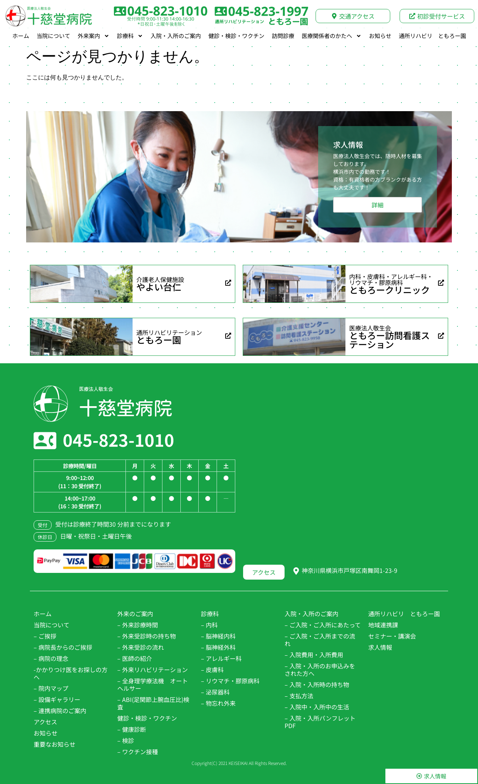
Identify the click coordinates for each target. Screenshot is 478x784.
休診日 (45, 536)
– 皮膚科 (212, 669)
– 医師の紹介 (134, 658)
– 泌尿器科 (215, 691)
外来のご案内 (135, 613)
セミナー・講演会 (392, 635)
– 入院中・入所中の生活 (317, 706)
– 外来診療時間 (137, 624)
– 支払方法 (299, 695)
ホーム (20, 36)
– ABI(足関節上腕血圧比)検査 (153, 703)
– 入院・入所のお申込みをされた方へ (320, 669)
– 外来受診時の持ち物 (146, 635)
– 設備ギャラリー (57, 699)
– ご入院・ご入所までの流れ (320, 639)
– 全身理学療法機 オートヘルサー (152, 684)
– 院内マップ (51, 688)
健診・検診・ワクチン (236, 36)
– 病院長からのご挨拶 (63, 647)
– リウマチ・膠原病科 (230, 680)
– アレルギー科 (221, 658)
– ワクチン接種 (137, 751)
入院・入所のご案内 (175, 36)
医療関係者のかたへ (331, 35)
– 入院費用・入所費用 (314, 654)
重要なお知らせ (54, 744)
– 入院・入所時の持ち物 (317, 684)
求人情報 (380, 647)
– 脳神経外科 (218, 647)
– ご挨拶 (45, 635)
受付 (42, 525)
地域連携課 (383, 624)
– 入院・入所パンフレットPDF (320, 722)
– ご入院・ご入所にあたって (323, 624)
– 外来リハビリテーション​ (152, 669)
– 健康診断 (131, 729)
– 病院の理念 (51, 658)
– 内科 (209, 624)
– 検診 (125, 740)
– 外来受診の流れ (140, 647)
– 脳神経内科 (218, 635)
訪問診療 (283, 36)
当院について (53, 36)
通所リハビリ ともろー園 (432, 36)
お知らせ (380, 36)
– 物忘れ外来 (218, 703)
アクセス (45, 721)
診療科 (130, 35)
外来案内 (93, 35)
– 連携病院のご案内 (60, 710)
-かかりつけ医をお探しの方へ (71, 673)
